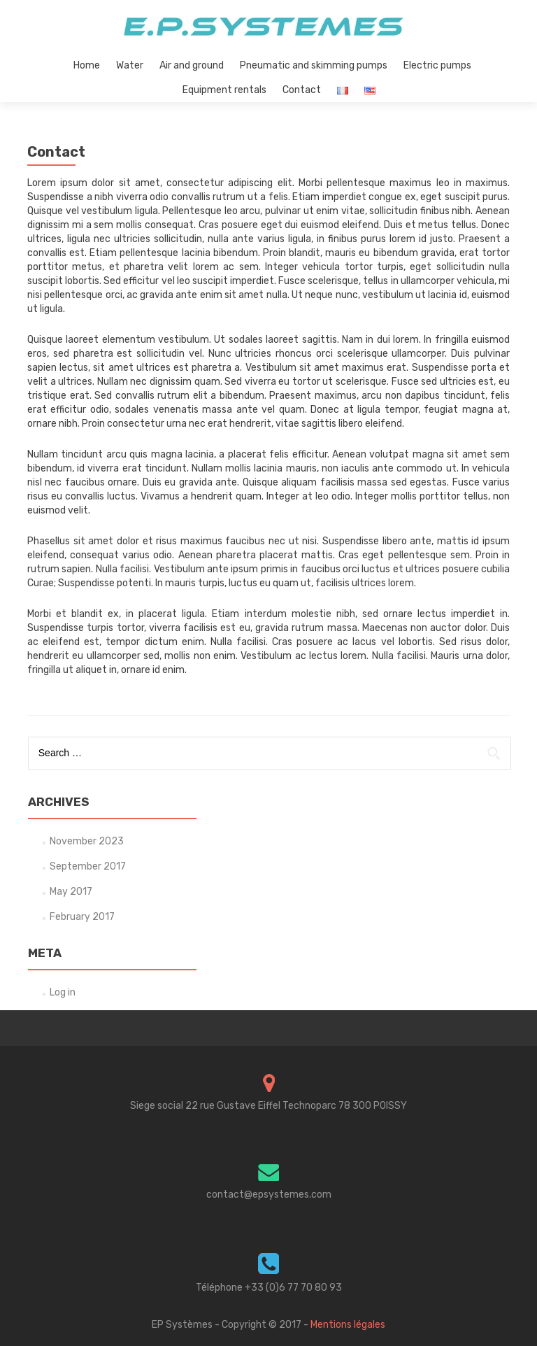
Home (86, 65)
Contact (301, 90)
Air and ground (191, 65)
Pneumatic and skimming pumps (313, 65)
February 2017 (82, 917)
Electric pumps (437, 65)
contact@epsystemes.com (268, 1194)
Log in (63, 992)
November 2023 (87, 841)
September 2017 (88, 866)
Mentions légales (347, 1325)
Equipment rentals (224, 90)
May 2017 (71, 892)
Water (129, 65)
